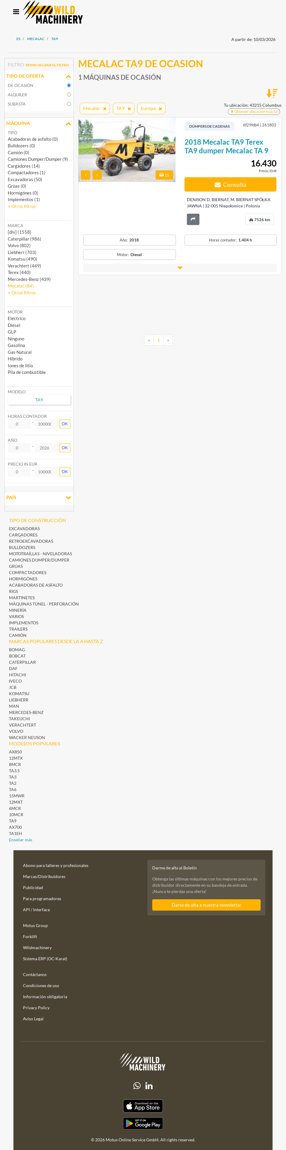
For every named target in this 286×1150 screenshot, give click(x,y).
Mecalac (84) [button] (21, 285)
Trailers (18, 628)
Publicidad (33, 887)
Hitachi (17, 674)
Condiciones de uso (41, 985)
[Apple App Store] (143, 1106)
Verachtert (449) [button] (24, 265)
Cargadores (23, 534)
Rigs (13, 591)
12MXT (16, 802)
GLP (12, 331)
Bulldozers (22, 547)
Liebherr (18, 699)
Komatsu (19, 693)
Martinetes (22, 597)
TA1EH (15, 833)
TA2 (12, 783)
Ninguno (16, 338)
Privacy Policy (36, 1007)
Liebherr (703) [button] (22, 252)
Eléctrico (16, 318)
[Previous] (149, 340)
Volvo (16, 731)
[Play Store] (143, 1123)
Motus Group (35, 925)
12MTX (16, 758)
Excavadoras (24, 528)
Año (12, 440)
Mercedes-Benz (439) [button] (29, 279)
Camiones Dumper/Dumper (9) (38, 159)
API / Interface (36, 909)
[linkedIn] (149, 1085)
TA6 (12, 789)
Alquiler (17, 94)
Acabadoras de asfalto (36, 585)
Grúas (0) (17, 186)
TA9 (12, 820)
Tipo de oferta (39, 76)
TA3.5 (14, 770)
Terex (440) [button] (19, 272)
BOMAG (17, 649)
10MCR (16, 814)
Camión (18, 635)
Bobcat (17, 655)
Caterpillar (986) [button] (24, 238)
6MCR (15, 808)
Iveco (15, 680)
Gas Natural (20, 352)
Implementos (23, 622)
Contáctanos (35, 974)
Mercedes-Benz (26, 712)
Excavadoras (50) (25, 179)
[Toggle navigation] (16, 12)
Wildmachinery (37, 947)
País (39, 498)
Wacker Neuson (27, 737)
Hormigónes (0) (23, 192)
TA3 (12, 776)
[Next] (168, 340)
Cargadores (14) (24, 166)
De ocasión (20, 85)
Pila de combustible (27, 372)
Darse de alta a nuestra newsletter (207, 905)
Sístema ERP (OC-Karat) (45, 958)
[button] (22, 206)
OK (65, 423)
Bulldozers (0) (21, 145)
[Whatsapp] (137, 1085)
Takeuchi (19, 718)
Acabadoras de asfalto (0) (33, 139)
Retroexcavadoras (31, 541)
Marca (15, 225)
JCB (12, 687)
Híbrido (15, 358)
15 (164, 175)
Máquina (39, 124)
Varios (16, 616)
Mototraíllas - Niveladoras (40, 553)
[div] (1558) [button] (19, 232)
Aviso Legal (33, 1018)
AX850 (15, 751)
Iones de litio (20, 365)
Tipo (12, 132)
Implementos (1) (24, 199)
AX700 (15, 827)
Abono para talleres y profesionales (55, 865)
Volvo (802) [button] (19, 245)
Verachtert (22, 724)
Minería (18, 610)
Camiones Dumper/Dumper (39, 559)
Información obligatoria (45, 996)
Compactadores (27, 572)
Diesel (14, 325)
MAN (14, 706)
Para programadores (42, 898)
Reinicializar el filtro (47, 65)
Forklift (30, 936)
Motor (15, 311)
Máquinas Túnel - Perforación (44, 603)
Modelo (17, 391)
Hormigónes (23, 578)
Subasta (17, 103)
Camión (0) (18, 152)
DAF (13, 668)
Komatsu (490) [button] (22, 258)
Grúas (16, 566)
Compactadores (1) (26, 172)
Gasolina (16, 345)
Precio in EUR (22, 464)
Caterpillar (22, 662)
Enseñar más (20, 839)
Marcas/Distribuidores (44, 876)
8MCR (15, 764)
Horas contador (27, 416)
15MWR (16, 795)
